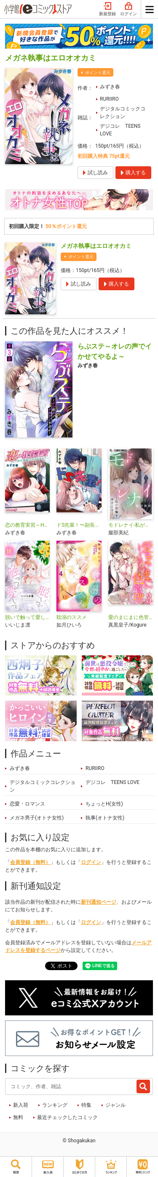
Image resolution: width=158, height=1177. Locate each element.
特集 (86, 1105)
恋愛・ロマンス (27, 804)
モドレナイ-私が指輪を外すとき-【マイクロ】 (130, 525)
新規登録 (107, 9)
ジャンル (115, 1105)
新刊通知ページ (98, 902)
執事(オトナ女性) (105, 818)
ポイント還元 (97, 72)
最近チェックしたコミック (67, 1117)
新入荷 (20, 1105)
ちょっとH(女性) (104, 804)
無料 (18, 1117)
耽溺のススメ (71, 617)
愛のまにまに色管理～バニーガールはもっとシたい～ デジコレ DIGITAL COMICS (130, 617)
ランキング (54, 1105)
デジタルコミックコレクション (122, 112)
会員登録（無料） (30, 862)
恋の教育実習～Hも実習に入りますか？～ (27, 525)
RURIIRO (109, 99)
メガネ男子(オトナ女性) (37, 818)
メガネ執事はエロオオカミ (96, 245)
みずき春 (110, 87)
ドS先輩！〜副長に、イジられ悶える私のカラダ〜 (78, 525)
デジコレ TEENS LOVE (120, 130)
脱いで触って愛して (27, 617)
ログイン (128, 9)
